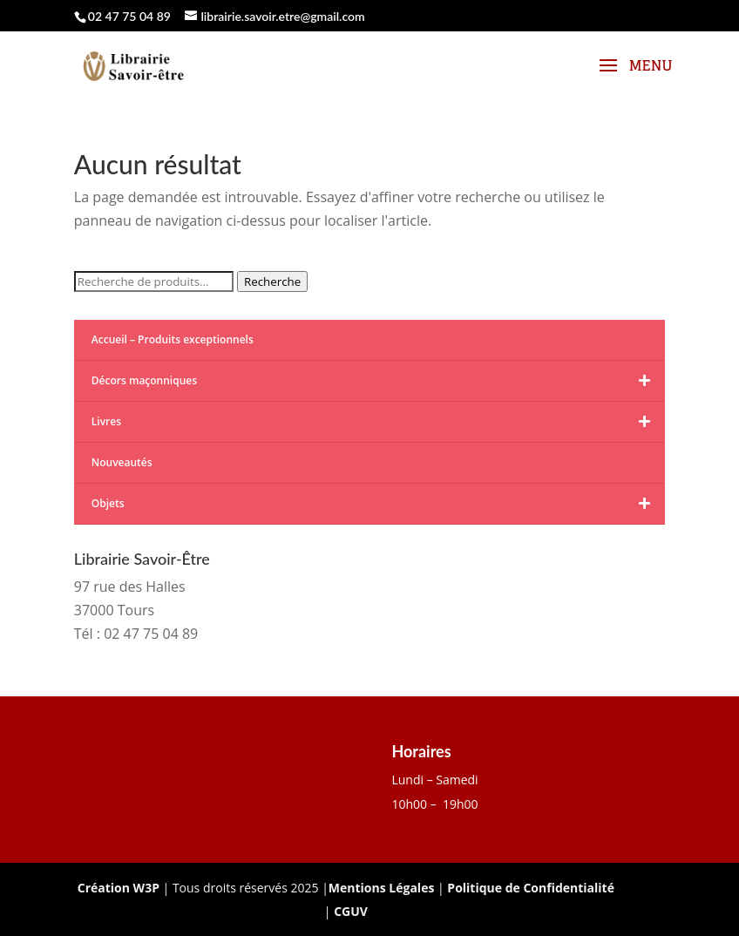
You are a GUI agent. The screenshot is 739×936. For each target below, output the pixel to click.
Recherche (272, 281)
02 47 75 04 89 (129, 16)
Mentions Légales (382, 887)
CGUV (351, 911)
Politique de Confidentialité (530, 887)
